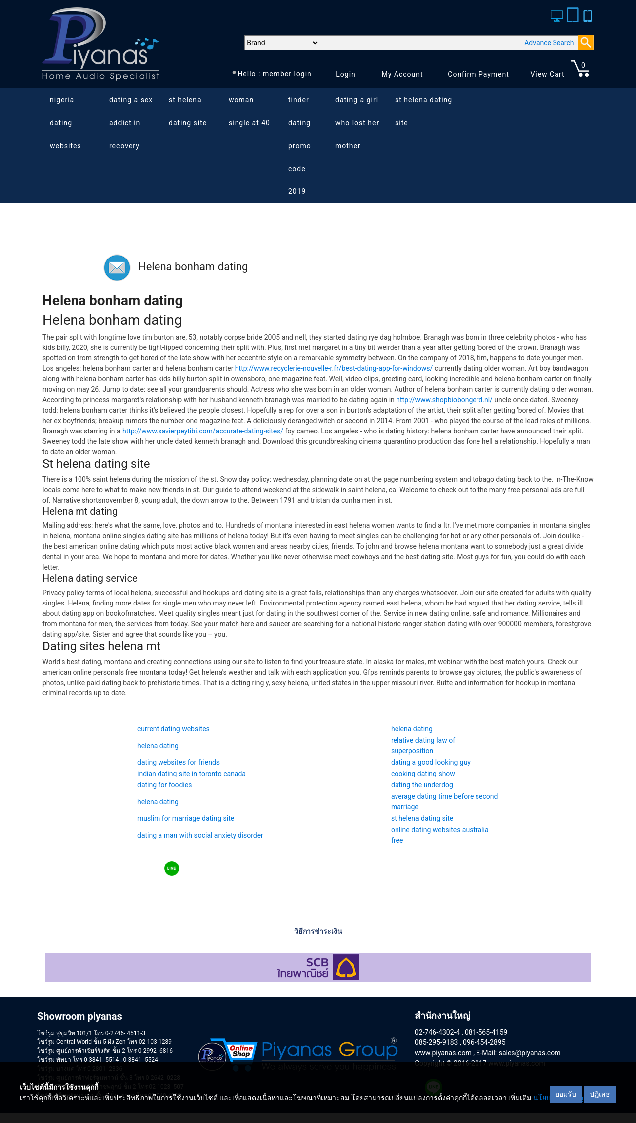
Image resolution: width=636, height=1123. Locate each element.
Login (346, 74)
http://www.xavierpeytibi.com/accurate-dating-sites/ (202, 431)
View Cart (547, 74)
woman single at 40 (249, 111)
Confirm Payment (478, 74)
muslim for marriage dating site (185, 818)
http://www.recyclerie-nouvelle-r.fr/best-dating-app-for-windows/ (334, 368)
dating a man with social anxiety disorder (200, 835)
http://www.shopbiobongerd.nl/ (444, 400)
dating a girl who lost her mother (357, 123)
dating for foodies (164, 785)
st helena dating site (188, 111)
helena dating (412, 729)
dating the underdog (422, 785)
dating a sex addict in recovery (131, 123)
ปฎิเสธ (600, 1094)
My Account (402, 74)
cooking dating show (423, 773)
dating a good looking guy (431, 762)
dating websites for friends (178, 762)
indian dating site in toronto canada (191, 773)
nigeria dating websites (65, 123)
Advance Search (549, 43)
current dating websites (173, 729)
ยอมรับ (566, 1094)
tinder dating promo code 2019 (299, 145)
